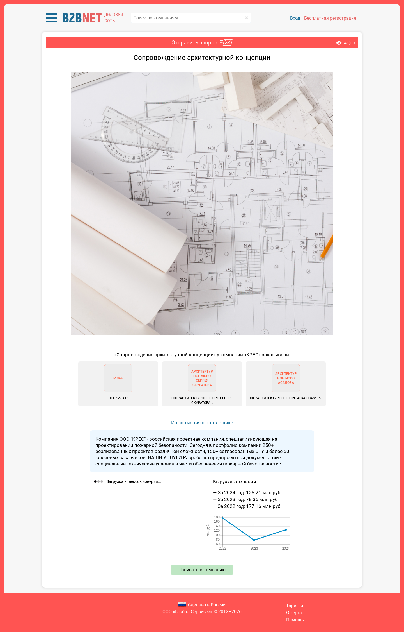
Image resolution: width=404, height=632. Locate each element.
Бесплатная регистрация (330, 18)
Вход (295, 18)
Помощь (295, 619)
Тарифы (294, 605)
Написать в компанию (202, 569)
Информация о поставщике (202, 422)
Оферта (294, 612)
